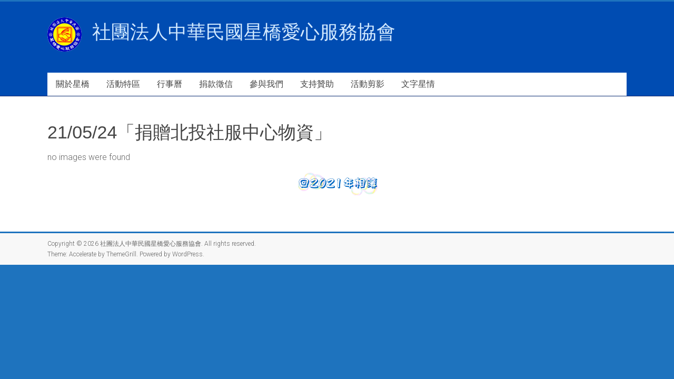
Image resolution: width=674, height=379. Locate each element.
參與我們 (266, 84)
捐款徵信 (216, 84)
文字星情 (418, 84)
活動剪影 (367, 84)
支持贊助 (317, 84)
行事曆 (169, 84)
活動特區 (123, 84)
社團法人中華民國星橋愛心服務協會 (243, 32)
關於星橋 (73, 84)
